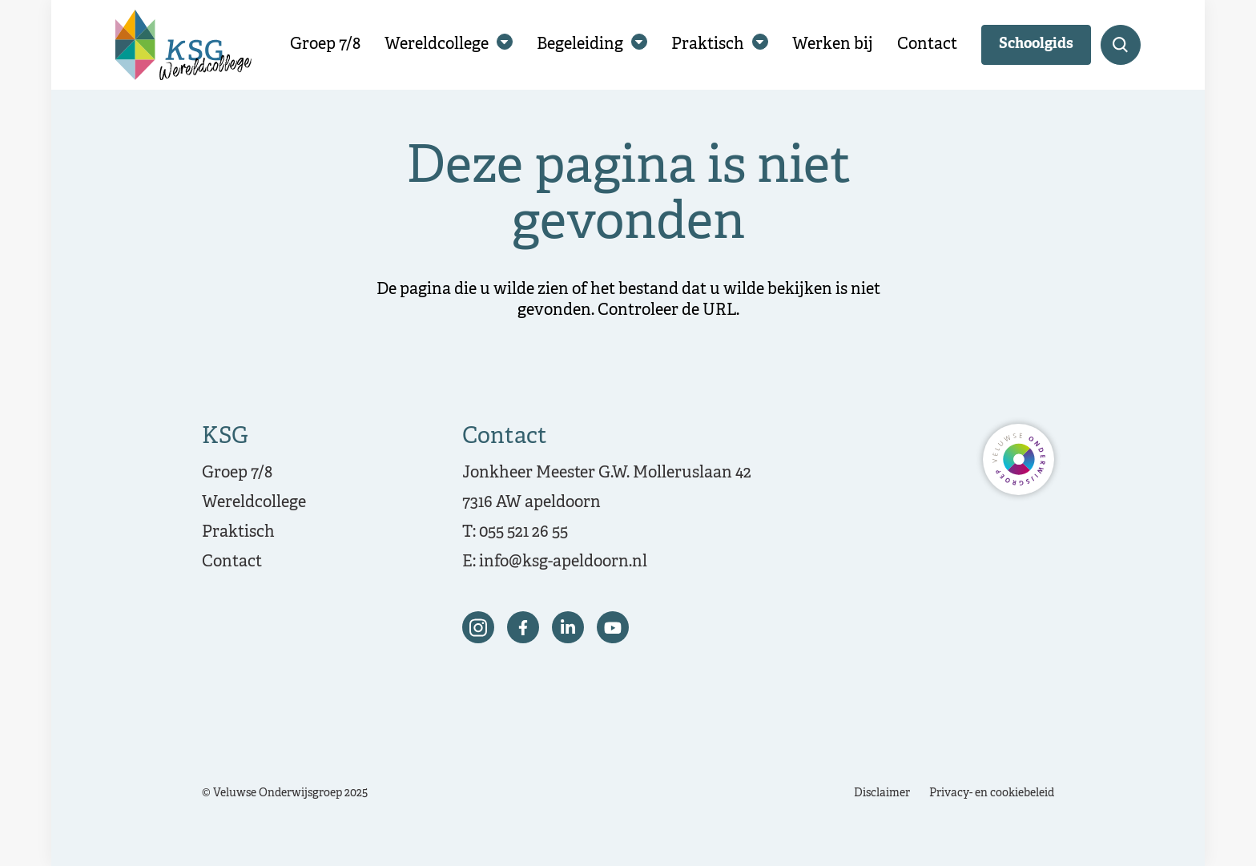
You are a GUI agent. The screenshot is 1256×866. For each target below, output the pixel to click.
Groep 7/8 (325, 44)
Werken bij (832, 44)
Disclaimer (882, 793)
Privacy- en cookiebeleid (991, 793)
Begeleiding (580, 44)
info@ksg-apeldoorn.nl (563, 562)
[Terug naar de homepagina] (183, 45)
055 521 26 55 (523, 532)
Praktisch (707, 44)
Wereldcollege (436, 44)
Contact (927, 44)
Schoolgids (1036, 44)
